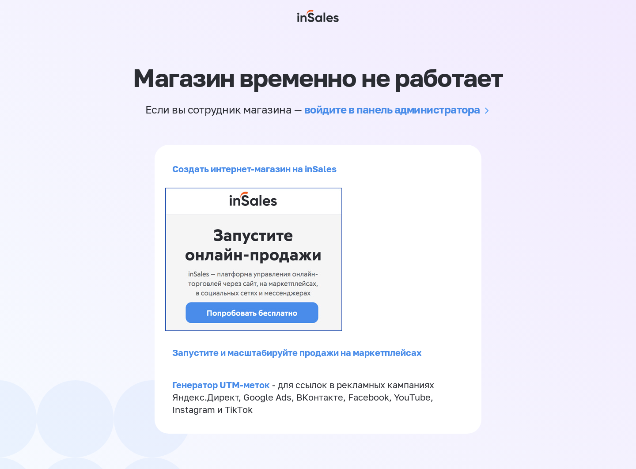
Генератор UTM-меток (221, 384)
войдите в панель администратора (392, 109)
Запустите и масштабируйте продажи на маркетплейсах (297, 352)
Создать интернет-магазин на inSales (254, 168)
